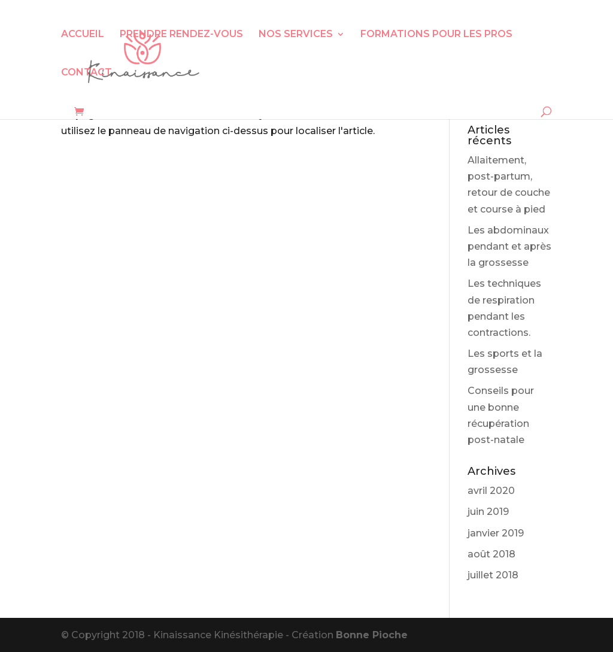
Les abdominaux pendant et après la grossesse (509, 246)
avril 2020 (491, 490)
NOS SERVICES (296, 35)
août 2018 (491, 554)
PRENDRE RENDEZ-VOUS (181, 35)
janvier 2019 (496, 533)
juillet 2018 (493, 575)
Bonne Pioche (372, 635)
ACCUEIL (82, 35)
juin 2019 (488, 511)
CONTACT (86, 73)
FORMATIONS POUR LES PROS (436, 35)
